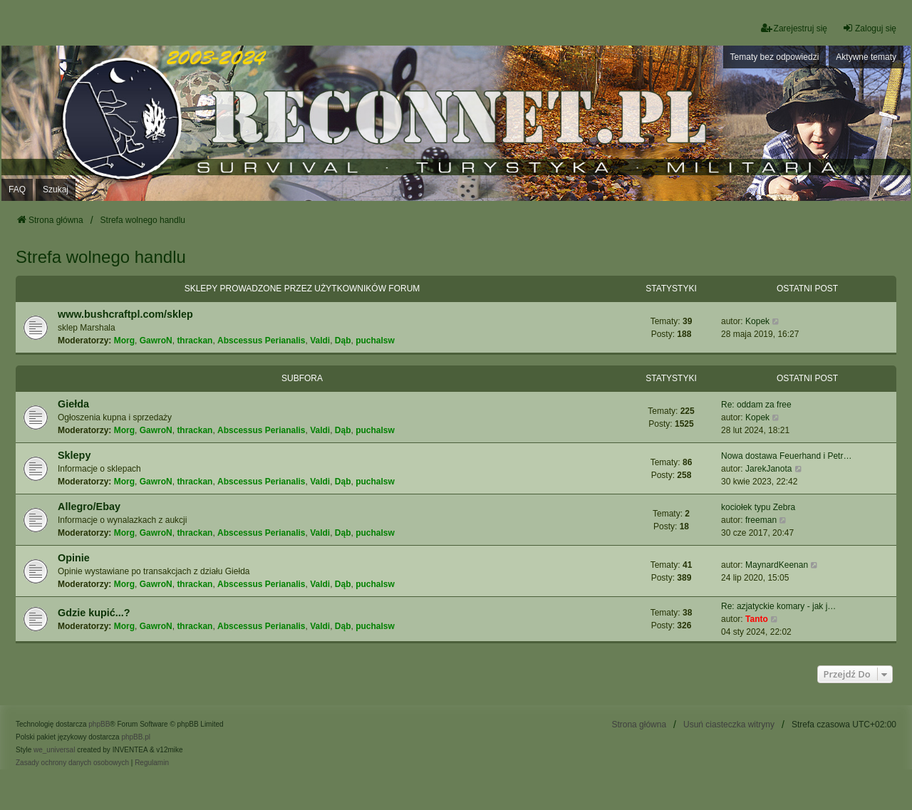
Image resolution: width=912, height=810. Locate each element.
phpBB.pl (135, 737)
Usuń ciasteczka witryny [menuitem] (728, 724)
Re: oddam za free (756, 405)
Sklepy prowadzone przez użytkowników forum (302, 289)
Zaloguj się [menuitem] (869, 28)
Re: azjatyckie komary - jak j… (778, 606)
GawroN (156, 341)
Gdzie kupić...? (94, 612)
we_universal (54, 750)
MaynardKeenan (776, 565)
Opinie (74, 558)
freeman (761, 520)
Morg (124, 341)
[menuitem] (72, 763)
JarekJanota (768, 469)
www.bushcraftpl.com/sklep (125, 314)
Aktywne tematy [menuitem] (866, 57)
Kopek (757, 321)
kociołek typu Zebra (758, 507)
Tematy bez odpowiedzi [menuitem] (774, 57)
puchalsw (375, 341)
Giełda (73, 404)
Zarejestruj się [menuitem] (794, 28)
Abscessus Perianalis (261, 341)
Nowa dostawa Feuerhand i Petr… (786, 456)
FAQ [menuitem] (17, 189)
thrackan (194, 341)
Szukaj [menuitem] (55, 189)
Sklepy (74, 455)
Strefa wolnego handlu (101, 256)
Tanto (756, 619)
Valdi (320, 341)
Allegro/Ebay (89, 506)
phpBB (99, 724)
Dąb (343, 341)
